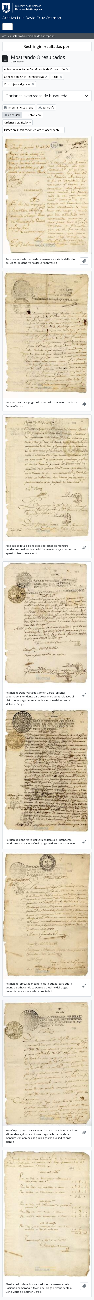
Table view (32, 115)
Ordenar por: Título (16, 122)
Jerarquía (46, 107)
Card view (12, 115)
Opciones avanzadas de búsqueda (36, 95)
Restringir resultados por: (47, 46)
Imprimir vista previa (19, 107)
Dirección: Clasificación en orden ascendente (32, 130)
